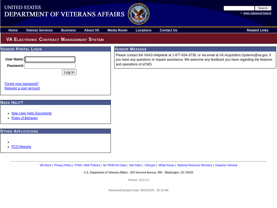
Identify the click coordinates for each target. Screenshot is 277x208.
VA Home (45, 165)
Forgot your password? (22, 84)
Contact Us (168, 30)
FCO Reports (21, 147)
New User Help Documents (32, 113)
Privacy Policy (62, 165)
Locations (143, 30)
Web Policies (92, 165)
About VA (91, 30)
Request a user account (22, 88)
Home (13, 30)
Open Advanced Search (257, 13)
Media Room (117, 30)
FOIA (78, 165)
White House (166, 165)
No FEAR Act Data (114, 165)
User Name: (15, 59)
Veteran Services (39, 30)
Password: (15, 66)
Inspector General (226, 165)
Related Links (257, 30)
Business (68, 30)
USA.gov (149, 165)
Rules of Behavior (25, 118)
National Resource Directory (195, 165)
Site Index (135, 165)
